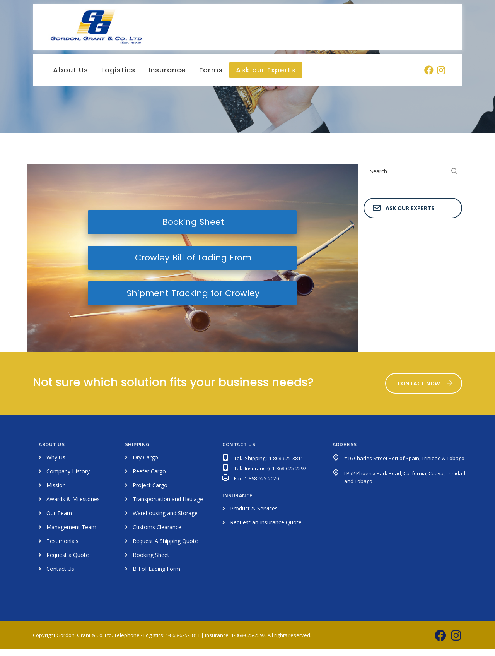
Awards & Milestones (73, 505)
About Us (70, 76)
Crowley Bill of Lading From (192, 264)
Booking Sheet (192, 229)
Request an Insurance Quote (266, 529)
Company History (68, 477)
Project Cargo (150, 491)
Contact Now (425, 390)
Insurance (167, 76)
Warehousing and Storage (165, 519)
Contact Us (60, 575)
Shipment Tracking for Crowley (192, 300)
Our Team (59, 519)
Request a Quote (67, 561)
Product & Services (254, 515)
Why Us (55, 464)
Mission (56, 491)
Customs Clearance (157, 533)
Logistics (118, 76)
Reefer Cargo (149, 477)
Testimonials (62, 547)
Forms (211, 76)
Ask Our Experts (403, 214)
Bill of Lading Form (156, 575)
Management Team (71, 533)
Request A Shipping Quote (165, 547)
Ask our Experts (265, 76)
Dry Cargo (145, 464)
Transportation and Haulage (168, 505)
